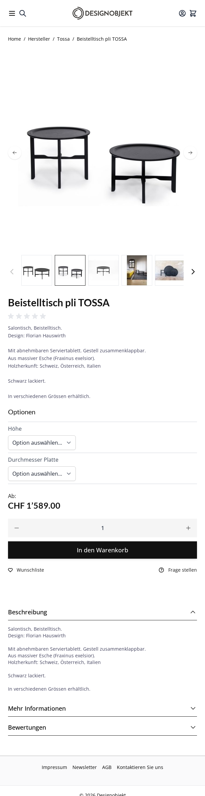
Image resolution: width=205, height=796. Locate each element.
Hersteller (39, 39)
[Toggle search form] (23, 13)
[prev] (14, 152)
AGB (107, 767)
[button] (28, 316)
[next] (190, 152)
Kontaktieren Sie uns (140, 767)
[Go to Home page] (102, 13)
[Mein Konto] (182, 13)
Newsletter (84, 767)
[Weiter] (193, 272)
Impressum (54, 767)
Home (14, 39)
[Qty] (102, 528)
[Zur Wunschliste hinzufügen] (26, 570)
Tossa (63, 39)
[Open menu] (12, 13)
